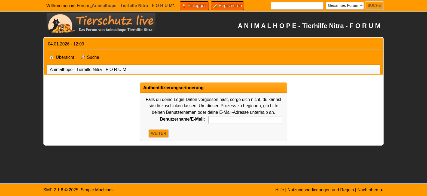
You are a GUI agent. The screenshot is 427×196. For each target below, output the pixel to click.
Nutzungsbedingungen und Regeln (321, 190)
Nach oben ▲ (370, 190)
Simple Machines (97, 190)
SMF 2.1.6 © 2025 (60, 190)
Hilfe (279, 190)
